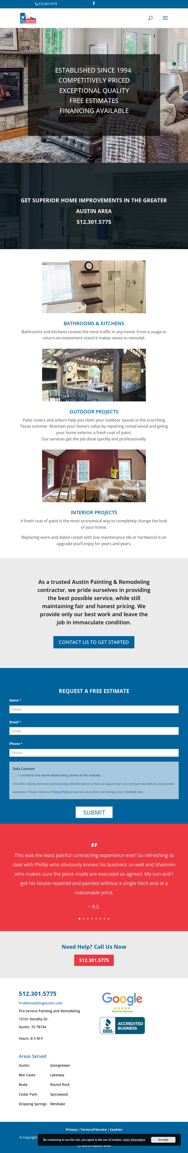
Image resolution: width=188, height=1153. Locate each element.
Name (15, 700)
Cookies (116, 1129)
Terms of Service (94, 1129)
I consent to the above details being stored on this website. (56, 775)
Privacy (71, 1129)
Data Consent (24, 769)
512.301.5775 (47, 4)
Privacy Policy (60, 792)
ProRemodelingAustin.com (40, 1003)
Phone (15, 744)
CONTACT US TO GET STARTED (94, 642)
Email (15, 722)
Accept (163, 1139)
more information (134, 1139)
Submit (94, 812)
